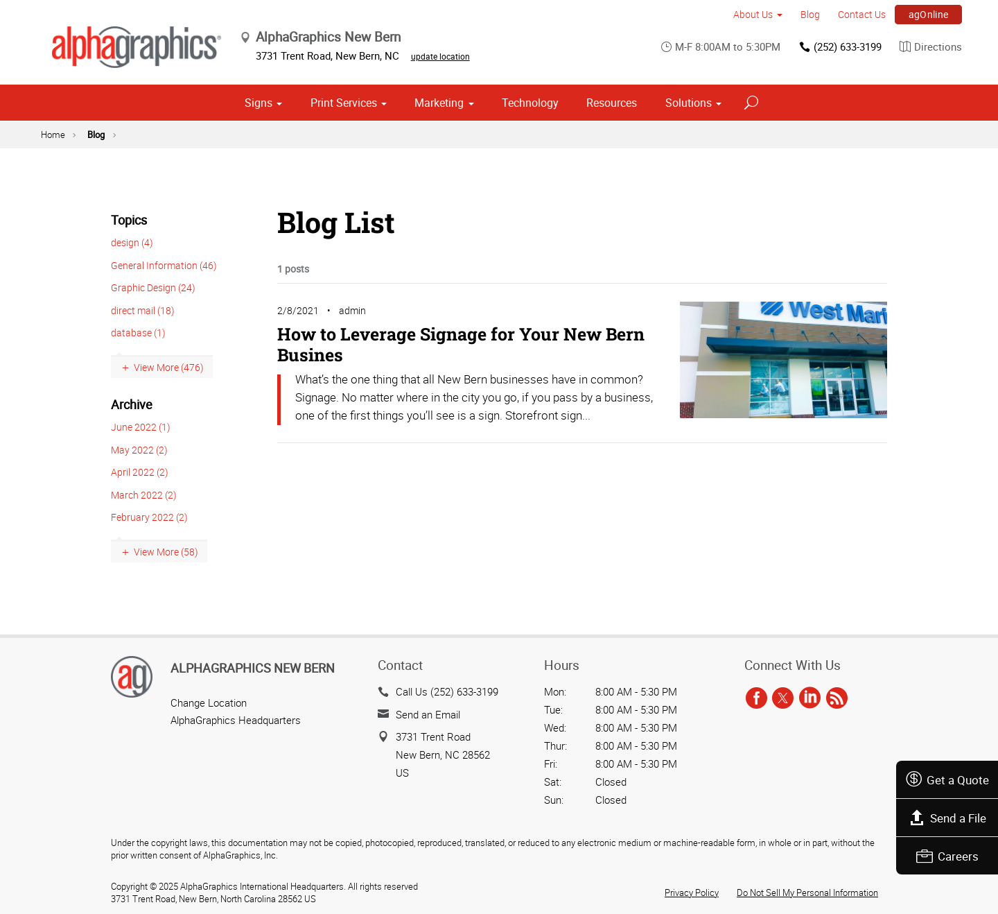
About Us (753, 14)
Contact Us (862, 14)
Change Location (208, 702)
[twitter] (783, 698)
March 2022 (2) (144, 494)
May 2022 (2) (139, 449)
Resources (611, 102)
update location (440, 56)
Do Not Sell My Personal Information (807, 892)
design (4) (132, 242)
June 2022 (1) (140, 426)
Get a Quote (947, 780)
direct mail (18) (143, 310)
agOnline (929, 14)
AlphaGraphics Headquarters (235, 720)
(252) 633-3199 (839, 47)
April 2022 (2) (139, 471)
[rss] (837, 698)
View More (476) (169, 367)
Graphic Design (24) (153, 287)
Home (53, 134)
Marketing (439, 102)
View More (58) (166, 551)
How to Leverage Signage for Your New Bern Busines (461, 344)
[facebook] (756, 698)
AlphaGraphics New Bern (252, 667)
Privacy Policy (692, 892)
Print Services (343, 102)
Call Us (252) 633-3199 (447, 691)
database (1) (138, 332)
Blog (810, 14)
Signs (258, 102)
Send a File (947, 818)
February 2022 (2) (149, 517)
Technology (530, 102)
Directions (931, 47)
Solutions (688, 102)
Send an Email (428, 714)
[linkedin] (810, 698)
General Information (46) (164, 265)
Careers (947, 856)
